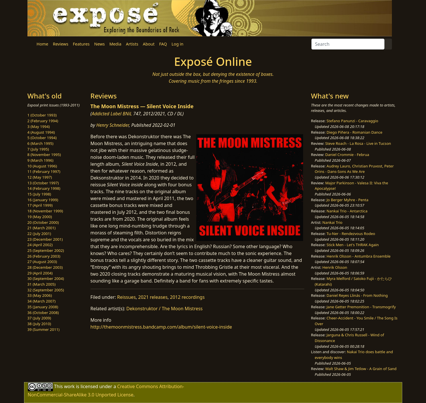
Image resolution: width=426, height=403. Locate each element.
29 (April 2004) (40, 273)
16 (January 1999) (43, 199)
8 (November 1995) (44, 154)
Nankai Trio (332, 222)
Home (42, 44)
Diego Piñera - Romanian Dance (354, 132)
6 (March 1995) (41, 143)
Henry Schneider (112, 125)
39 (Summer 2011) (44, 329)
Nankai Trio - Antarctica (347, 211)
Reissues (126, 297)
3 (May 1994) (39, 126)
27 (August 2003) (42, 261)
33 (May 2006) (40, 295)
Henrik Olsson (334, 267)
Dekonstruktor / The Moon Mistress (164, 308)
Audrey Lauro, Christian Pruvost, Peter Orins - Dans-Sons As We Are (354, 168)
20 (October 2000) (43, 222)
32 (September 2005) (46, 290)
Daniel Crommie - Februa (347, 154)
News (99, 44)
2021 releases (153, 297)
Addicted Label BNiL (112, 113)
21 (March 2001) (42, 227)
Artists (132, 44)
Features (81, 44)
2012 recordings (187, 297)
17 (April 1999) (40, 205)
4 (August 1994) (41, 132)
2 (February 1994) (43, 120)
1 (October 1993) (42, 115)
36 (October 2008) (43, 312)
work (69, 386)
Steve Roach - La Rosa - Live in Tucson (358, 143)
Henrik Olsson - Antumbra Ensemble (358, 256)
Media (115, 44)
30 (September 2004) (46, 278)
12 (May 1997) (40, 177)
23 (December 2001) (45, 239)
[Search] (347, 44)
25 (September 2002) (46, 250)
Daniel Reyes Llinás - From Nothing (357, 295)
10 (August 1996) (42, 166)
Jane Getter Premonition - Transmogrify (361, 306)
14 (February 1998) (44, 188)
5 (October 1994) (42, 137)
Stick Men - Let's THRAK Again (353, 244)
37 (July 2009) (39, 318)
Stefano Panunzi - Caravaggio (352, 120)
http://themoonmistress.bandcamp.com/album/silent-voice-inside (161, 327)
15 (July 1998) (39, 194)
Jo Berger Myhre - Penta (347, 199)
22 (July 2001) (39, 233)
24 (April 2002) (40, 244)
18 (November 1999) (45, 211)
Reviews (60, 44)
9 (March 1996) (41, 160)
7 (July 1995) (38, 149)
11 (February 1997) (44, 171)
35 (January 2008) (43, 306)
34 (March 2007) (42, 301)
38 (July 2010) (39, 323)
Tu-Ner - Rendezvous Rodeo (351, 233)
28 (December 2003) (45, 267)
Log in (177, 44)
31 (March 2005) (42, 284)
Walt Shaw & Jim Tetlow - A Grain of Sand (360, 368)
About (149, 44)
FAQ (163, 44)
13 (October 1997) (43, 182)
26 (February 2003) (44, 256)
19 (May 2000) (40, 216)
